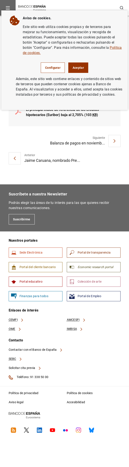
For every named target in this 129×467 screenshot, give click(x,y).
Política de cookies (80, 393)
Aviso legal (16, 402)
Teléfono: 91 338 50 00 (29, 377)
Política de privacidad (24, 393)
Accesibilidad (76, 402)
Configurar (52, 67)
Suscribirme (21, 219)
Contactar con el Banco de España (36, 349)
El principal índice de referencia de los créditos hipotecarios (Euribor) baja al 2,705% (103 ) (62, 112)
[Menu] (8, 8)
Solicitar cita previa (25, 368)
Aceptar (78, 67)
